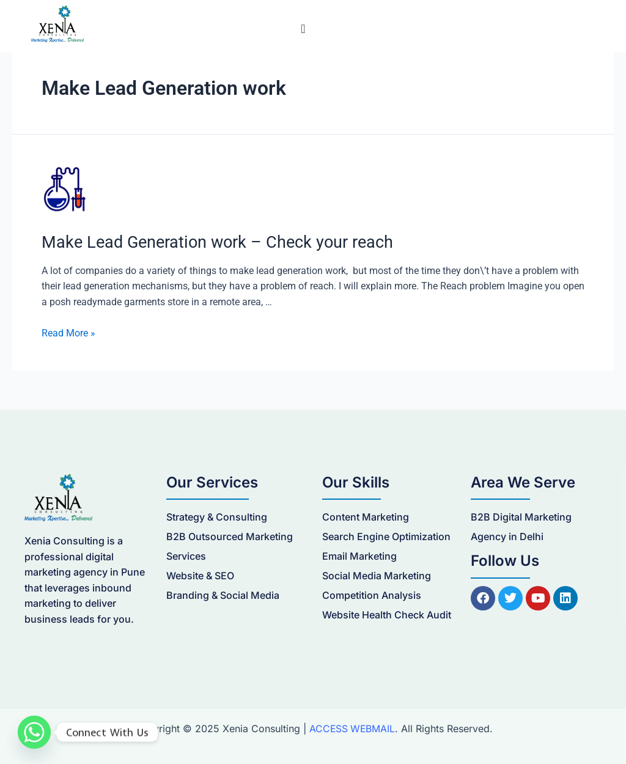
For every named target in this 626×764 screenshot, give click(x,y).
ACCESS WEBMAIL (352, 728)
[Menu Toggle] (303, 29)
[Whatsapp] (34, 732)
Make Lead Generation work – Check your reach (210, 241)
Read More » (68, 332)
